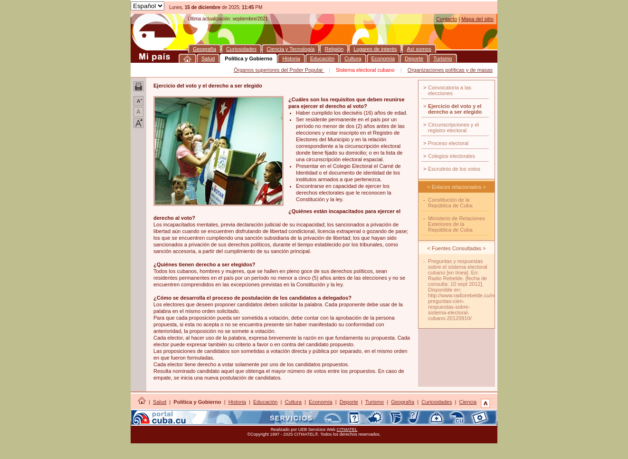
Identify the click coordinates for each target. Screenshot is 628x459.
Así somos (262, 414)
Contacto (446, 19)
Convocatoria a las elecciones (449, 90)
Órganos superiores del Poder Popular (279, 70)
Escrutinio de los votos (454, 169)
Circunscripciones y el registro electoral (453, 127)
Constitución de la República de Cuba (450, 202)
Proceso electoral (448, 143)
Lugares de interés (222, 414)
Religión (183, 414)
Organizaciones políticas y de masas (450, 70)
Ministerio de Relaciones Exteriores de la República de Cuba (456, 224)
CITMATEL (347, 429)
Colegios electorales (451, 156)
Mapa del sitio (477, 19)
